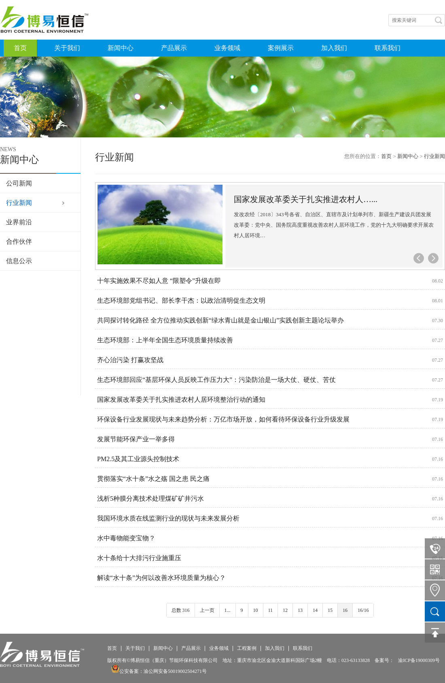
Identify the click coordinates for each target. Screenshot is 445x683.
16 (345, 610)
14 (315, 610)
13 (300, 610)
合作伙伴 (19, 241)
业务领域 (227, 47)
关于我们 (67, 47)
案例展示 (281, 47)
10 (255, 610)
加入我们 (334, 47)
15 (330, 610)
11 (270, 610)
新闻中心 (121, 47)
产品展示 (174, 47)
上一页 (207, 610)
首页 (20, 47)
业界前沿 (19, 222)
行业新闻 (19, 202)
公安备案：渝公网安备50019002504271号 (159, 671)
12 (285, 610)
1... (228, 610)
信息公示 (19, 260)
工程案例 (246, 648)
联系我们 (387, 47)
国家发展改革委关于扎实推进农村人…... (305, 199)
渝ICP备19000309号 (419, 660)
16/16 (363, 610)
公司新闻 (19, 183)
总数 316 (181, 610)
